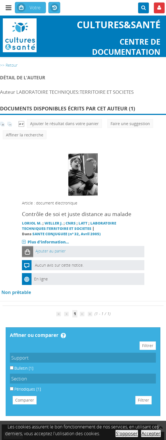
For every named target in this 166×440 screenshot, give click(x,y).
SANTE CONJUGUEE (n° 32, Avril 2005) (66, 234)
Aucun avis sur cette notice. (59, 265)
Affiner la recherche (24, 135)
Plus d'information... (48, 242)
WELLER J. (53, 223)
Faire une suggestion (130, 123)
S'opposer (127, 433)
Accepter (151, 433)
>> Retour (8, 65)
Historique (54, 8)
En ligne (41, 279)
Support (20, 357)
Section (19, 378)
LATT (83, 223)
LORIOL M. (32, 223)
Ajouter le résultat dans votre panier (64, 123)
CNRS (71, 223)
